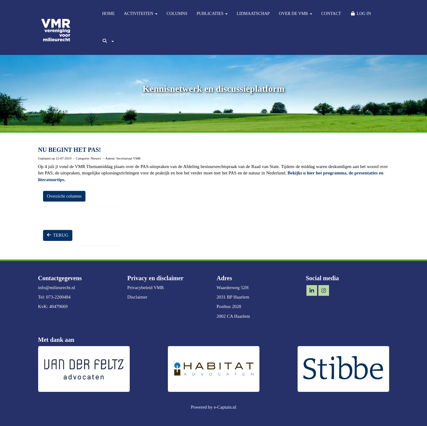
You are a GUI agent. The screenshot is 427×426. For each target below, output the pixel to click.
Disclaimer (137, 297)
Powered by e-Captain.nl (213, 407)
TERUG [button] (57, 235)
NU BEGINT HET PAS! (69, 149)
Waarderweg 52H (233, 287)
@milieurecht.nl (56, 287)
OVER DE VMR (295, 13)
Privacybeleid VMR (145, 287)
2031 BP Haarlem (233, 297)
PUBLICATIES (212, 13)
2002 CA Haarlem (233, 316)
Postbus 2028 (229, 306)
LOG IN (360, 13)
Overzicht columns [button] (64, 196)
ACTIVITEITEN (140, 13)
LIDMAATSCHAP (253, 13)
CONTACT (331, 13)
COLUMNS (177, 13)
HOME (108, 13)
